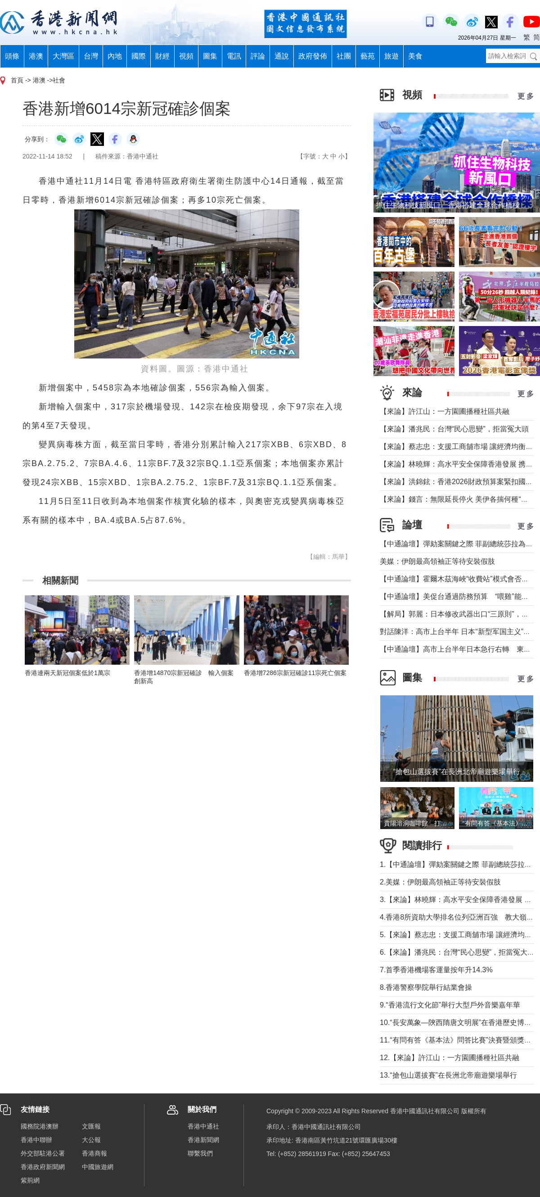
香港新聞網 (203, 1139)
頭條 (12, 56)
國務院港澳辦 (39, 1126)
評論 (258, 56)
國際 (138, 56)
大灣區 (63, 56)
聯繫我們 (200, 1153)
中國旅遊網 (97, 1166)
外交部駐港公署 (43, 1153)
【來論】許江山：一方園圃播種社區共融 (444, 411)
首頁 (17, 80)
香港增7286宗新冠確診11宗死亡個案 (295, 672)
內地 (115, 56)
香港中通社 (203, 1126)
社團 (344, 56)
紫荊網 (30, 1180)
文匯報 (91, 1126)
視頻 (186, 56)
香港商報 (94, 1153)
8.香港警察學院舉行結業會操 (426, 987)
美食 (415, 56)
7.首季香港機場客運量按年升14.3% (436, 970)
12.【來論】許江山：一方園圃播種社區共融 (449, 1057)
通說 (281, 56)
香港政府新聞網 (43, 1166)
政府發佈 (312, 56)
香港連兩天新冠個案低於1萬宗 (67, 672)
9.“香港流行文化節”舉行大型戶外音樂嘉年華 (450, 1005)
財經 (162, 56)
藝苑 (367, 56)
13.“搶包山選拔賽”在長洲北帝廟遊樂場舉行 (448, 1075)
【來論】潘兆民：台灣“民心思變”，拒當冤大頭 (454, 429)
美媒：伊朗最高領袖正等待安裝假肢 (437, 561)
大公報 (91, 1139)
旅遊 (391, 56)
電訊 (234, 56)
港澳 (36, 56)
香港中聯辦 (36, 1139)
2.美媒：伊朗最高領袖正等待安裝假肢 (440, 882)
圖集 (210, 56)
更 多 (526, 96)
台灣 (91, 56)
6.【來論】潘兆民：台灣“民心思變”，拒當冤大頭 (457, 952)
